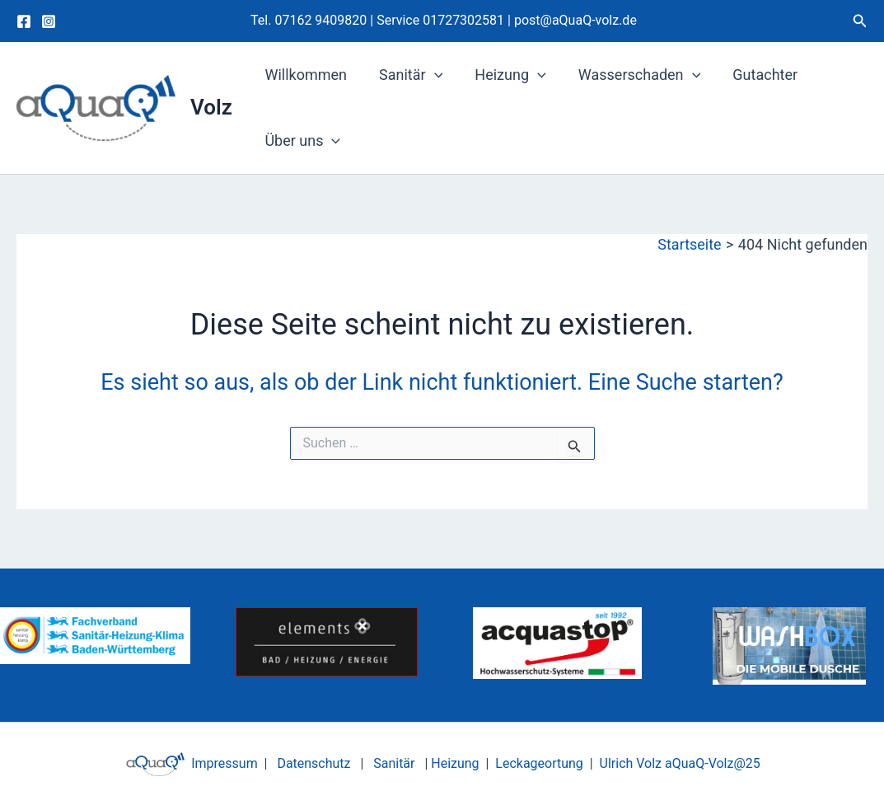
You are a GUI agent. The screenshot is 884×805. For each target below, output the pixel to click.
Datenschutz (313, 763)
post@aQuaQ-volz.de (575, 20)
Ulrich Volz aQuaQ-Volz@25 (680, 763)
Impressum (222, 763)
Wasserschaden (630, 75)
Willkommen (305, 74)
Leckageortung (539, 763)
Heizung (504, 75)
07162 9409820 (320, 20)
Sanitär (406, 75)
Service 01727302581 (442, 20)
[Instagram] (48, 21)
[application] (430, 75)
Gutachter (754, 74)
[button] (860, 21)
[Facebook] (23, 21)
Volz (211, 107)
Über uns (301, 141)
